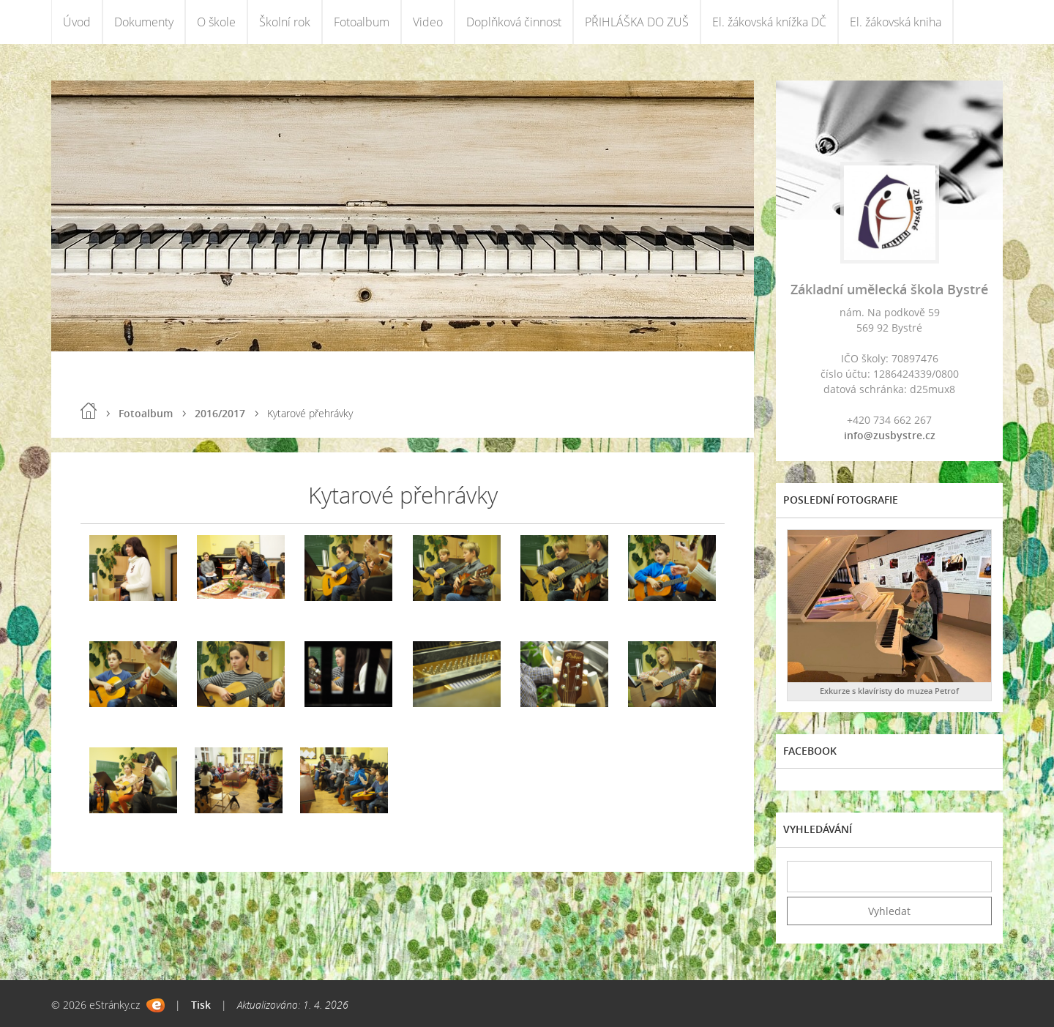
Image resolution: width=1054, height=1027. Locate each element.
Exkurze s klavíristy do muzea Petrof (889, 690)
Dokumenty (143, 22)
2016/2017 (220, 413)
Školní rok (284, 22)
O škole (216, 22)
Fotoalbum (361, 22)
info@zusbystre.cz (889, 435)
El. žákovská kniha (895, 22)
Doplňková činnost (513, 22)
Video (428, 22)
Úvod (77, 22)
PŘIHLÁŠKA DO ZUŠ (637, 22)
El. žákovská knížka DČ (769, 22)
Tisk (201, 1005)
